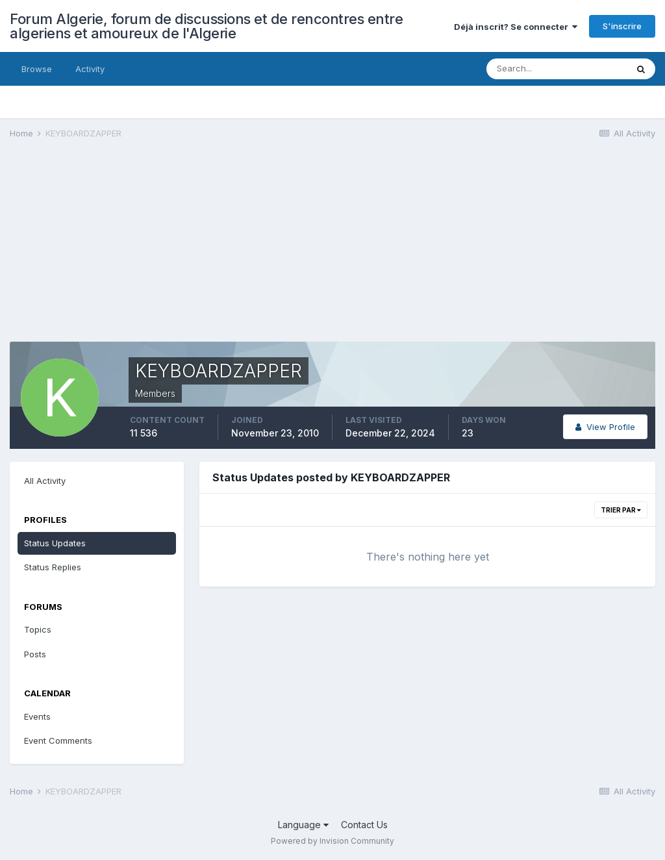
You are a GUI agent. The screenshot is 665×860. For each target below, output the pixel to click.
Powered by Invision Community (332, 841)
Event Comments (58, 740)
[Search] (556, 68)
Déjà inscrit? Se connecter (515, 26)
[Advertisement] (162, 251)
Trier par (621, 510)
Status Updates (55, 543)
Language (303, 824)
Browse (36, 69)
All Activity (45, 480)
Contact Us (364, 824)
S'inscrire (622, 26)
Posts (35, 654)
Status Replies (52, 567)
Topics (37, 629)
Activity (90, 69)
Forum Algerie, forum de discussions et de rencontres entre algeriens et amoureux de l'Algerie (206, 26)
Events (37, 716)
